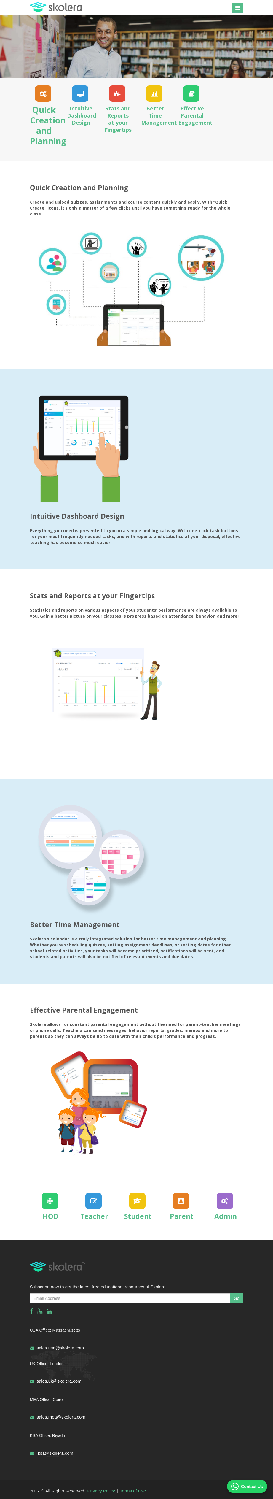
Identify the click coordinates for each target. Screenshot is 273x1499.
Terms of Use (133, 1490)
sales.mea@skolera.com (57, 1417)
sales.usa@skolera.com (57, 1347)
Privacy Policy (101, 1490)
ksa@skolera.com (52, 1453)
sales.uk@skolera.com (56, 1381)
